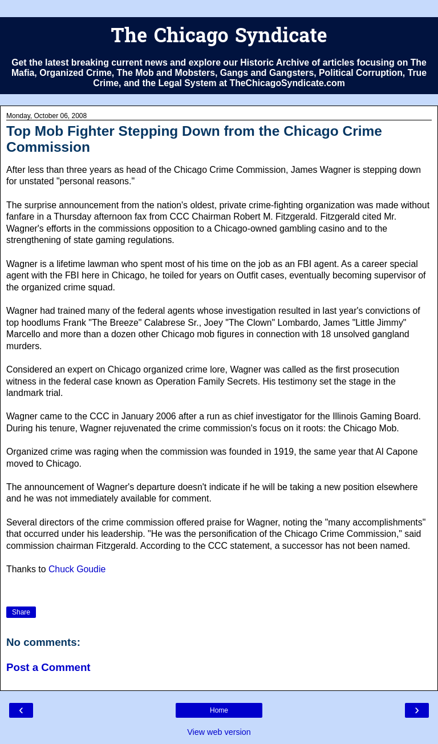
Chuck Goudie (77, 569)
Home (219, 710)
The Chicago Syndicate (219, 37)
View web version (219, 732)
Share (21, 612)
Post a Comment (48, 667)
